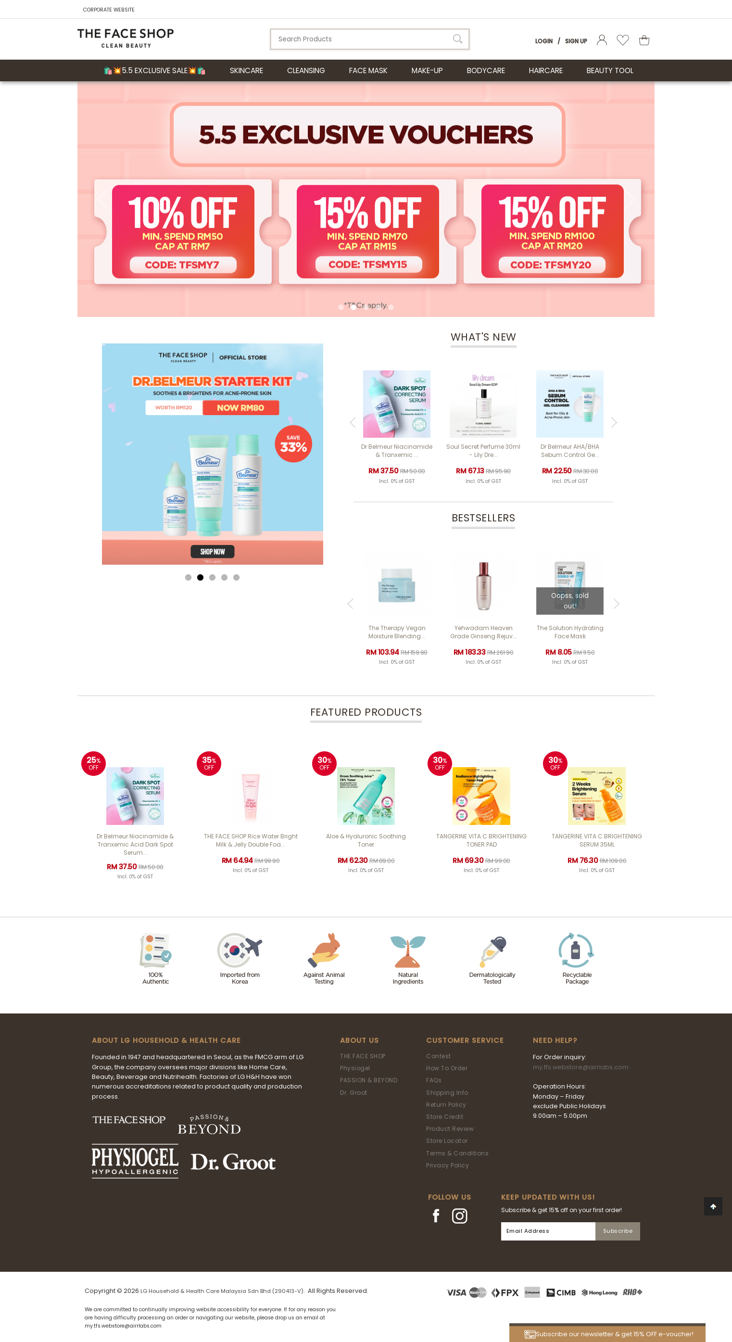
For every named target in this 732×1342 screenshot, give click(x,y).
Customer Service (465, 1040)
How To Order (446, 1068)
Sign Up (576, 41)
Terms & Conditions (457, 1153)
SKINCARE (246, 70)
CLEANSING (306, 70)
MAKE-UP (427, 70)
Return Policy (446, 1105)
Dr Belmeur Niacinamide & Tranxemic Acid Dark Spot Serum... (135, 844)
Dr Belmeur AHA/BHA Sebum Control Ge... (570, 451)
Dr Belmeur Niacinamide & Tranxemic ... (396, 451)
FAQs (434, 1080)
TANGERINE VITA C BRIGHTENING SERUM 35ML (597, 840)
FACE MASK (368, 70)
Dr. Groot (353, 1093)
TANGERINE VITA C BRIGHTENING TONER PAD (481, 840)
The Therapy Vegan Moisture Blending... (397, 632)
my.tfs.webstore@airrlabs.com (581, 1067)
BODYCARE (486, 70)
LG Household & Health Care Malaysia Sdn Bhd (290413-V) (221, 1291)
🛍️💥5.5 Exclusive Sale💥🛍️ (154, 70)
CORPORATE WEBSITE (109, 9)
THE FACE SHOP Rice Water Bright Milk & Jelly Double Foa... (251, 840)
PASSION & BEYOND (368, 1080)
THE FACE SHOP (363, 1056)
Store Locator (447, 1141)
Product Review (450, 1129)
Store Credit (444, 1117)
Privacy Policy (447, 1165)
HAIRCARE (546, 70)
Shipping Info (447, 1093)
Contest (438, 1056)
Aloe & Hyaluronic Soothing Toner (366, 840)
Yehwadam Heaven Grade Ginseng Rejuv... (483, 632)
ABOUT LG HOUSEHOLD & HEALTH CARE (166, 1040)
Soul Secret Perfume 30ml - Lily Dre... (483, 451)
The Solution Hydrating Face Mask (570, 632)
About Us (359, 1040)
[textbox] (370, 39)
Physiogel (355, 1068)
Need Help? (555, 1040)
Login (544, 41)
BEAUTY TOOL (610, 70)
